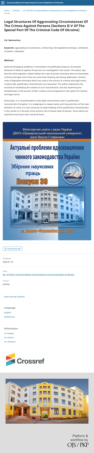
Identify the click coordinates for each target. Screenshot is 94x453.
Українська (9, 316)
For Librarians (10, 341)
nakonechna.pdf (14, 248)
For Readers (9, 333)
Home (6, 10)
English (7, 312)
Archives (16, 10)
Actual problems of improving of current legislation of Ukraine (35, 2)
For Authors (9, 337)
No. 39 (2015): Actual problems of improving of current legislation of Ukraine (54, 10)
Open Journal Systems (14, 296)
